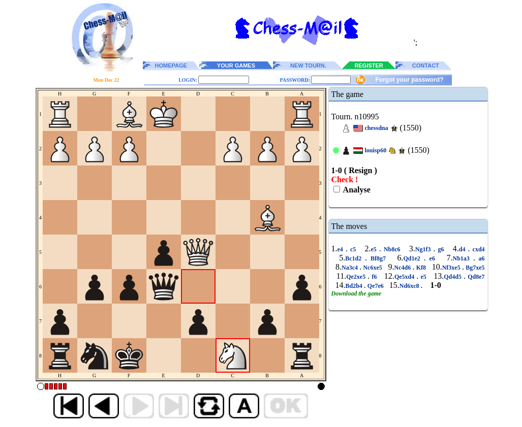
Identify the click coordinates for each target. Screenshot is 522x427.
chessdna (376, 128)
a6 (480, 258)
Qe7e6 (375, 285)
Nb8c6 (392, 249)
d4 (463, 249)
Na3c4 (350, 267)
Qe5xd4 (405, 276)
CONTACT (425, 65)
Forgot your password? (409, 79)
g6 (441, 249)
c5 (353, 249)
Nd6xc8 (410, 285)
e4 (341, 249)
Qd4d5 (454, 276)
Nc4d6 (403, 267)
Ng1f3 (424, 249)
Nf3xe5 (452, 267)
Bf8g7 (378, 258)
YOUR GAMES (236, 65)
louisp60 (376, 150)
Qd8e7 (475, 276)
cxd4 (477, 249)
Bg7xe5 (474, 267)
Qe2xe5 (356, 276)
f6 (374, 276)
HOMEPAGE (171, 65)
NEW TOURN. (308, 65)
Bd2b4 (355, 285)
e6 (432, 258)
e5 (375, 249)
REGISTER (369, 65)
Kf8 (420, 267)
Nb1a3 (462, 258)
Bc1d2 (355, 258)
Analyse (356, 189)
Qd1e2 (414, 258)
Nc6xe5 (372, 267)
